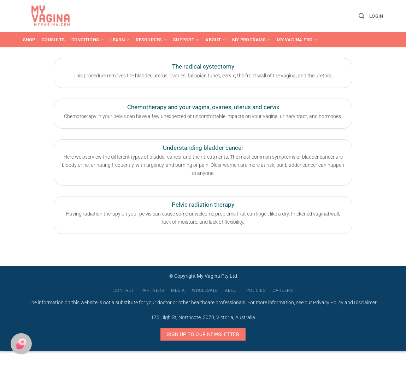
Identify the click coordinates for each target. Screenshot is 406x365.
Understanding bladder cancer (203, 148)
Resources (151, 39)
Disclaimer (365, 303)
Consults (53, 39)
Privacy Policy (328, 303)
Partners (152, 290)
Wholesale (205, 290)
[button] (361, 16)
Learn (120, 39)
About (215, 39)
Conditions (87, 39)
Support (186, 39)
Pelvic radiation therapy (203, 204)
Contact (123, 290)
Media (178, 290)
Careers (282, 290)
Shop (29, 39)
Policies (255, 290)
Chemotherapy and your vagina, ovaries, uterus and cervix (203, 107)
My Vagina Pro (297, 39)
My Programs (251, 39)
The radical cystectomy (203, 66)
